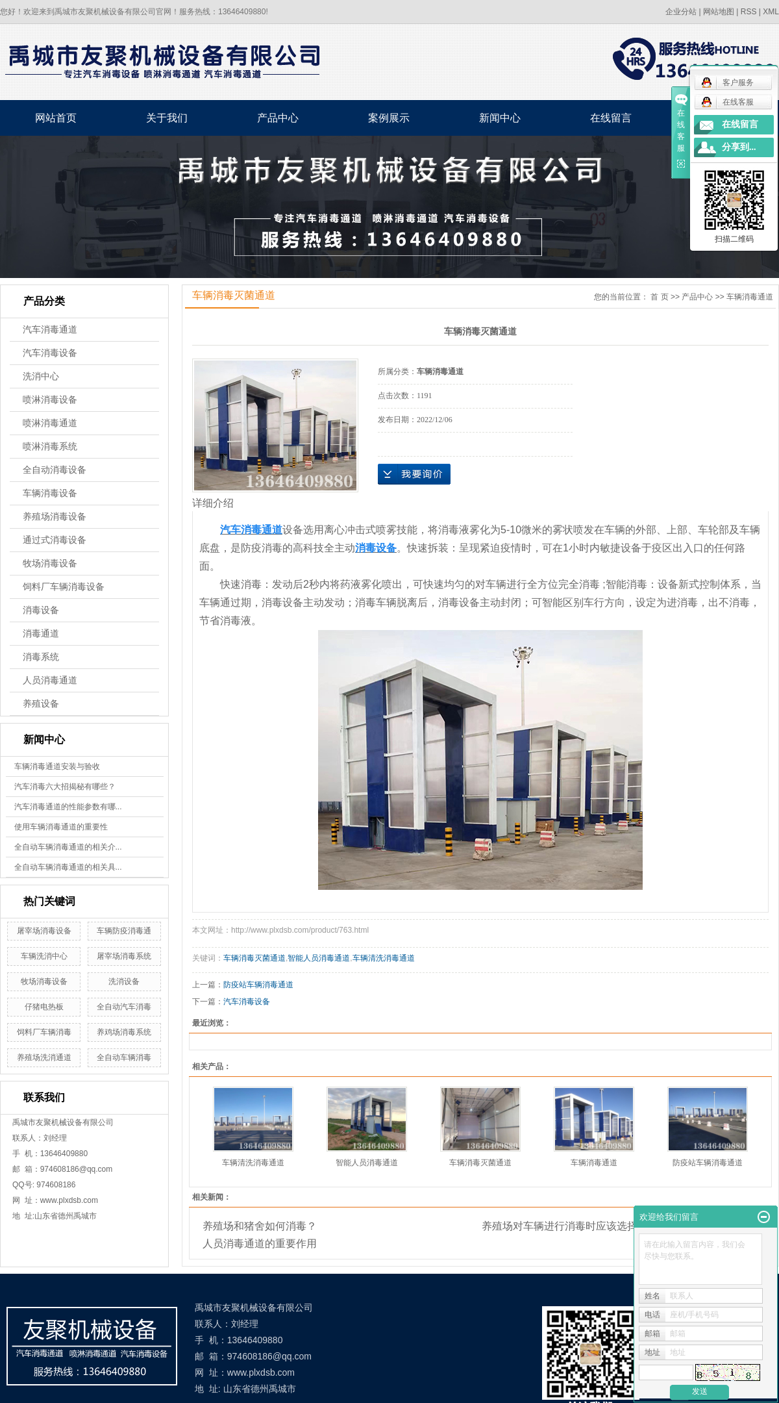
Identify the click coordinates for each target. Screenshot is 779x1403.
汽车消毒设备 (50, 353)
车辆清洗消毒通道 (383, 958)
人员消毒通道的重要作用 (260, 1243)
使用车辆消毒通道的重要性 (61, 826)
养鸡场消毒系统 (124, 1032)
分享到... (739, 147)
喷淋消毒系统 (50, 446)
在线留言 (611, 117)
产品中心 (278, 117)
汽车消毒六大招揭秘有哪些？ (65, 786)
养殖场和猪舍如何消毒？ (260, 1226)
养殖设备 (41, 704)
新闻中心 (500, 117)
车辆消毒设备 (50, 493)
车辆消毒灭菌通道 (254, 958)
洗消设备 (124, 981)
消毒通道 (41, 633)
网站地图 (718, 11)
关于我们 (167, 117)
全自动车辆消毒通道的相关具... (68, 867)
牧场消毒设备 (50, 563)
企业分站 (681, 11)
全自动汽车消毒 (124, 1006)
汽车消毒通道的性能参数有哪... (68, 806)
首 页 (659, 296)
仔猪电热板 (44, 1006)
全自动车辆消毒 (124, 1057)
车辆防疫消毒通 (124, 930)
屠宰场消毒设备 (44, 930)
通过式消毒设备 (54, 540)
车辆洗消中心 (44, 956)
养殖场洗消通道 (44, 1057)
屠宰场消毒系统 (124, 956)
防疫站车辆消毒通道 (258, 984)
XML (771, 11)
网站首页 (56, 117)
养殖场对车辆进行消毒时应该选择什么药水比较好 (596, 1226)
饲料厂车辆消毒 (44, 1032)
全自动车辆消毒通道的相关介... (68, 847)
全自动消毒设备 (54, 470)
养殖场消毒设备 (54, 517)
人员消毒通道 (50, 680)
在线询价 (414, 474)
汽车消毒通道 (50, 330)
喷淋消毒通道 (50, 423)
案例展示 (389, 117)
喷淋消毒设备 (50, 400)
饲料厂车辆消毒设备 (64, 587)
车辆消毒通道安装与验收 (57, 766)
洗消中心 (41, 376)
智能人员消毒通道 (319, 958)
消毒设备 (41, 610)
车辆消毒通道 (749, 296)
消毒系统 (41, 657)
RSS (749, 11)
